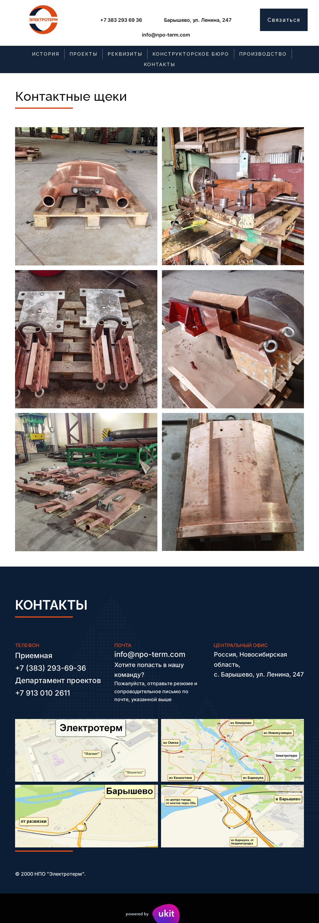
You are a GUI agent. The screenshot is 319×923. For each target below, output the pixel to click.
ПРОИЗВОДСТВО (263, 54)
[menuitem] (46, 54)
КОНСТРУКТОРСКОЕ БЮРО (190, 54)
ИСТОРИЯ (45, 54)
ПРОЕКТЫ (83, 54)
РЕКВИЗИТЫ (125, 54)
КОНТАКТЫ (159, 64)
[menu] (159, 59)
